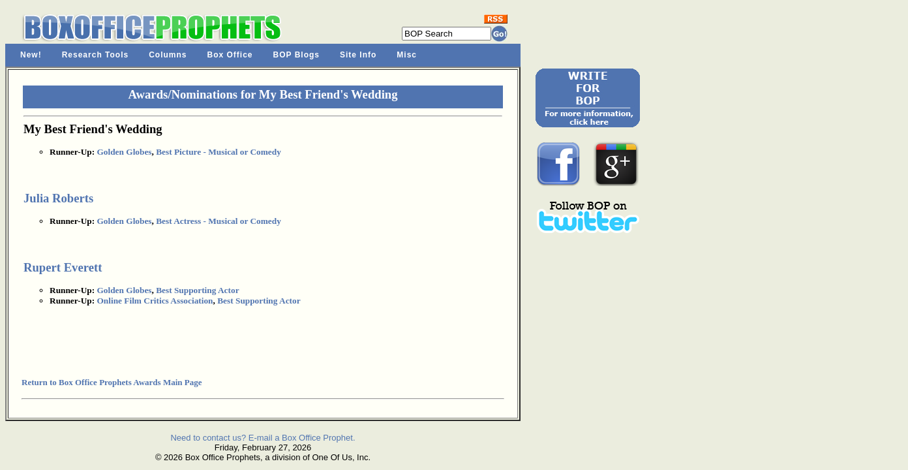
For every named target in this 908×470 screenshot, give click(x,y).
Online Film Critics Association (155, 301)
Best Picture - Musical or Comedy (218, 152)
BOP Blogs (296, 54)
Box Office (230, 54)
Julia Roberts (58, 198)
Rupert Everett (62, 267)
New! (31, 54)
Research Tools (95, 54)
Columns (168, 54)
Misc (407, 54)
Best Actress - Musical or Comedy (218, 221)
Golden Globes (124, 152)
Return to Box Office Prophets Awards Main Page (112, 382)
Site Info (358, 54)
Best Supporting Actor (197, 290)
